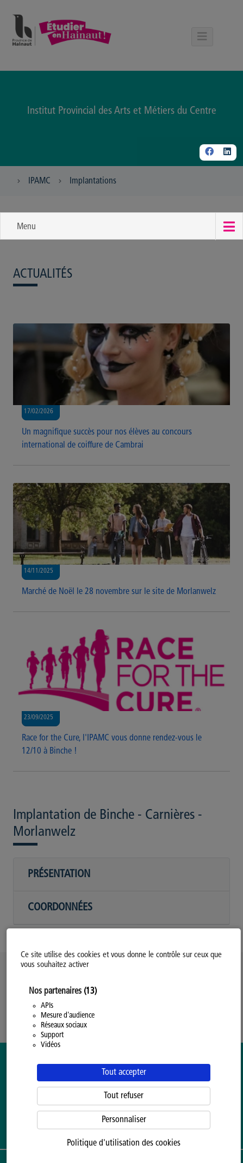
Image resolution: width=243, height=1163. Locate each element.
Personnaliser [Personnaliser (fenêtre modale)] (124, 1120)
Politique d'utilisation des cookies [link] (123, 1143)
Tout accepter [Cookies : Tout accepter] (124, 1072)
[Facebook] (209, 152)
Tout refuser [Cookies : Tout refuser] (124, 1096)
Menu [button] (26, 227)
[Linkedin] (227, 152)
